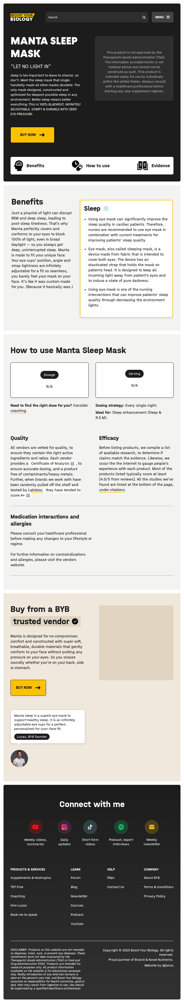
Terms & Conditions (158, 887)
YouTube (77, 924)
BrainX (140, 960)
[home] (23, 17)
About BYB (152, 878)
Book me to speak (24, 914)
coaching (18, 410)
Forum (75, 878)
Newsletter (79, 896)
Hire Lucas (19, 905)
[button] (162, 17)
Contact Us (115, 887)
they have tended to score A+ (45, 493)
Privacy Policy (155, 896)
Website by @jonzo (158, 965)
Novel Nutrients (160, 960)
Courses (77, 905)
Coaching (18, 896)
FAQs (110, 878)
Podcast (77, 914)
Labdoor (35, 490)
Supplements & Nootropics (31, 878)
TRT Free (17, 887)
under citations (112, 490)
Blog (74, 887)
